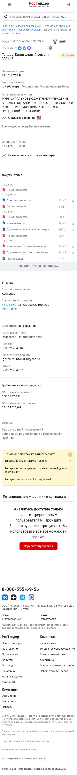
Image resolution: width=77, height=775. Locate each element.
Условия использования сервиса (19, 750)
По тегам (7, 660)
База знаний (48, 643)
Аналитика (47, 660)
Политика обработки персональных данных (25, 741)
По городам (9, 665)
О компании (9, 696)
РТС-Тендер (9, 309)
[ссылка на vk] (5, 598)
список (41, 758)
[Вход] (68, 4)
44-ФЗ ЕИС (9, 305)
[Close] (70, 455)
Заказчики (9, 671)
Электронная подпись (54, 654)
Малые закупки (12, 676)
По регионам (10, 654)
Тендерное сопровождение (57, 648)
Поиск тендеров (12, 643)
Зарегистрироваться (38, 546)
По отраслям (10, 648)
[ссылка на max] (31, 598)
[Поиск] (6, 17)
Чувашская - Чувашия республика (46, 87)
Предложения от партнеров (57, 665)
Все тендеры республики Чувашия (26, 126)
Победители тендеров (54, 671)
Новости (7, 707)
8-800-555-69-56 (20, 589)
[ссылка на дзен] (14, 598)
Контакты (8, 701)
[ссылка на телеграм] (22, 598)
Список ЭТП (9, 682)
